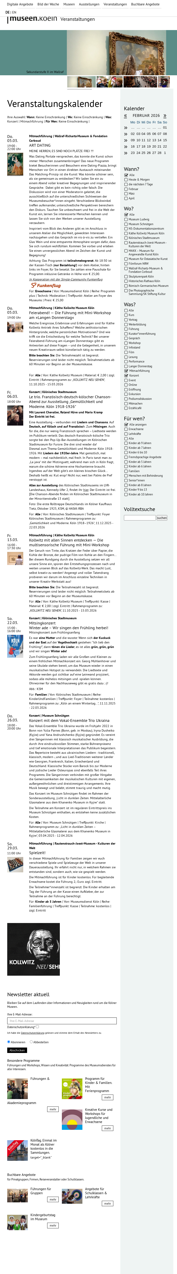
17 (138, 146)
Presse (68, 1262)
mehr (53, 1109)
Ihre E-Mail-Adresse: (19, 1014)
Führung (134, 329)
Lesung (133, 357)
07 (159, 134)
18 (143, 146)
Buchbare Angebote (145, 4)
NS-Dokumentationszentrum (146, 228)
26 (149, 153)
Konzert (13, 121)
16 (133, 146)
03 (138, 134)
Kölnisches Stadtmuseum (144, 238)
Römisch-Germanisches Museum (149, 285)
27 (154, 153)
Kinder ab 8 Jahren (140, 485)
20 (154, 146)
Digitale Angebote (20, 4)
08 (165, 134)
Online (133, 384)
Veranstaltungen (115, 4)
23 (133, 153)
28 (159, 153)
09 (133, 140)
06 (154, 134)
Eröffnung (135, 389)
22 (165, 146)
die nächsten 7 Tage (141, 184)
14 (159, 140)
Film (131, 352)
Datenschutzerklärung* (23, 1027)
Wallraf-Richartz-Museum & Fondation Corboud (146, 270)
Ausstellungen (89, 4)
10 (138, 140)
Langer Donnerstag (140, 366)
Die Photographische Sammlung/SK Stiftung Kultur (147, 292)
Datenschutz (38, 1262)
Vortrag (133, 319)
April (132, 198)
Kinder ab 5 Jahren (140, 462)
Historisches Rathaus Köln (144, 281)
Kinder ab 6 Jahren (140, 466)
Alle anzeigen (138, 424)
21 (159, 146)
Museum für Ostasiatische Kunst (148, 259)
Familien (134, 471)
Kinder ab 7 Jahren (140, 448)
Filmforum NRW (139, 263)
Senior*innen (137, 480)
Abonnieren (16, 1042)
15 (165, 140)
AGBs (55, 1262)
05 (149, 134)
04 (143, 134)
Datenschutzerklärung (32, 1032)
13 (154, 140)
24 (138, 153)
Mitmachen (135, 403)
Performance (136, 361)
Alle (132, 175)
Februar (133, 189)
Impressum (18, 1262)
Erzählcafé (135, 408)
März (132, 193)
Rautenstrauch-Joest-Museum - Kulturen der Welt (148, 244)
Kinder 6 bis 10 (138, 452)
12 (149, 140)
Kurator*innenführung (142, 333)
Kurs (131, 315)
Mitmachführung (32, 121)
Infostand (134, 347)
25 (143, 153)
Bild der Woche (48, 4)
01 (165, 127)
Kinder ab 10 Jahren (141, 494)
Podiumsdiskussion (140, 398)
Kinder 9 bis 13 (138, 489)
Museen (69, 4)
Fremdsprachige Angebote (145, 457)
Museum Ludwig (139, 219)
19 (149, 146)
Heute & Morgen (139, 179)
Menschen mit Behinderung (146, 475)
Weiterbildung (137, 324)
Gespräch (134, 338)
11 (143, 140)
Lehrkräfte (135, 434)
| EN (10, 12)
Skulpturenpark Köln (141, 276)
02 (133, 134)
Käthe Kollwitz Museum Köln (146, 233)
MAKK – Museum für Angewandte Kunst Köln (143, 252)
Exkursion (135, 394)
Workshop (135, 343)
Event (132, 380)
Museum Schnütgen (141, 224)
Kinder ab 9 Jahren (140, 443)
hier (85, 490)
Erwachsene (136, 429)
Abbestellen (39, 1042)
